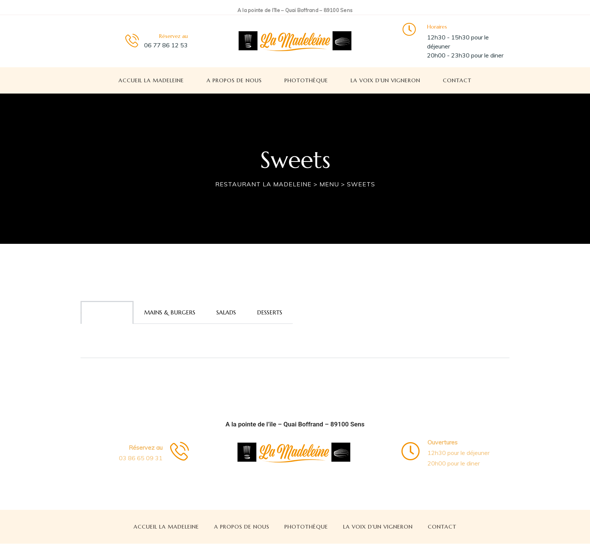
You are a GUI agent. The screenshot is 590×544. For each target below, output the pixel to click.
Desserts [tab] (269, 312)
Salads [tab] (226, 312)
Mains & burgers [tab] (169, 312)
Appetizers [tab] (107, 312)
